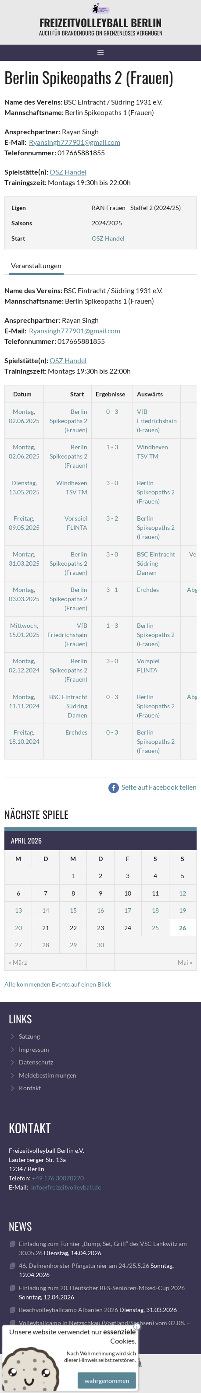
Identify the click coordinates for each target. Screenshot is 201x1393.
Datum (22, 394)
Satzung (29, 1036)
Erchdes (148, 589)
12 (182, 893)
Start (77, 394)
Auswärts (150, 394)
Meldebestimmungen (47, 1075)
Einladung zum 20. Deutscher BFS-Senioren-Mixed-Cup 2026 (102, 1288)
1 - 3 (112, 447)
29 (73, 944)
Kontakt (30, 1088)
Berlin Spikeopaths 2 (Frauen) (68, 421)
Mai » (185, 962)
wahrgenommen (105, 1374)
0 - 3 (112, 411)
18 (155, 910)
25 (155, 927)
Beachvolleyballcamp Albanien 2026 (68, 1309)
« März (18, 962)
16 (100, 910)
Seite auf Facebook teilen (152, 787)
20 (18, 927)
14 (45, 910)
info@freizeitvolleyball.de (66, 1187)
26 (182, 927)
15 (73, 910)
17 (127, 910)
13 (18, 910)
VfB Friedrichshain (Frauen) (157, 421)
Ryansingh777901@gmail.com (74, 142)
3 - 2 (112, 518)
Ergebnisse (110, 394)
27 (18, 944)
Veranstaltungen (36, 265)
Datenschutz (36, 1062)
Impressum (34, 1049)
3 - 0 (112, 482)
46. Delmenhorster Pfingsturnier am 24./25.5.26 (84, 1265)
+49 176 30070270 (58, 1178)
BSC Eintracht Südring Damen (156, 563)
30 (100, 944)
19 (182, 910)
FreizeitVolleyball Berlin (100, 22)
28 (45, 944)
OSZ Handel (68, 172)
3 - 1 (112, 589)
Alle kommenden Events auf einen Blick (57, 984)
